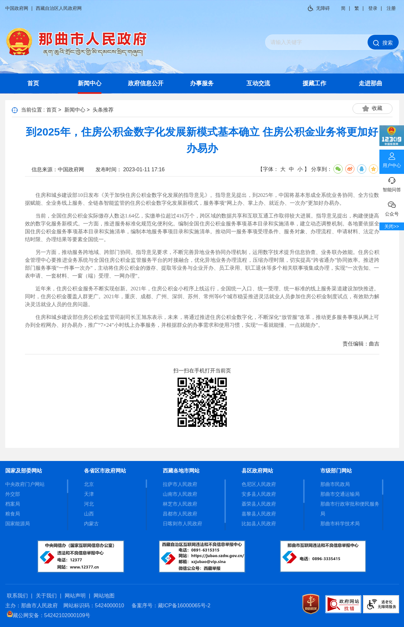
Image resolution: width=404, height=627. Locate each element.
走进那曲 (370, 83)
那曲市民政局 (335, 484)
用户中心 (391, 159)
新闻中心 (89, 83)
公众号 (391, 207)
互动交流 (258, 83)
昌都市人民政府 (180, 513)
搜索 (383, 43)
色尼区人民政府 (259, 484)
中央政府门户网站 (25, 484)
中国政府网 (16, 8)
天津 (89, 494)
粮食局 (12, 513)
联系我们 (17, 595)
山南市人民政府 (180, 494)
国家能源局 (17, 523)
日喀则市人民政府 (182, 523)
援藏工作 (314, 83)
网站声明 (75, 595)
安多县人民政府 (259, 494)
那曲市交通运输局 (340, 494)
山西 (89, 513)
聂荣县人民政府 (259, 504)
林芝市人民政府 (180, 504)
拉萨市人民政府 (180, 484)
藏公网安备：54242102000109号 (49, 615)
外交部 (12, 494)
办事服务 (202, 83)
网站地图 (104, 595)
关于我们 (46, 595)
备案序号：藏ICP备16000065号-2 (171, 605)
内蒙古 (91, 523)
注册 (391, 8)
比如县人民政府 (259, 523)
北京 (89, 484)
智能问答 (391, 183)
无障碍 (323, 8)
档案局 (12, 504)
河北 (89, 504)
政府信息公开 (145, 83)
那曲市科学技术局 (340, 523)
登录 (372, 8)
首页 (33, 83)
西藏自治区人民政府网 (59, 8)
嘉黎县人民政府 (259, 513)
